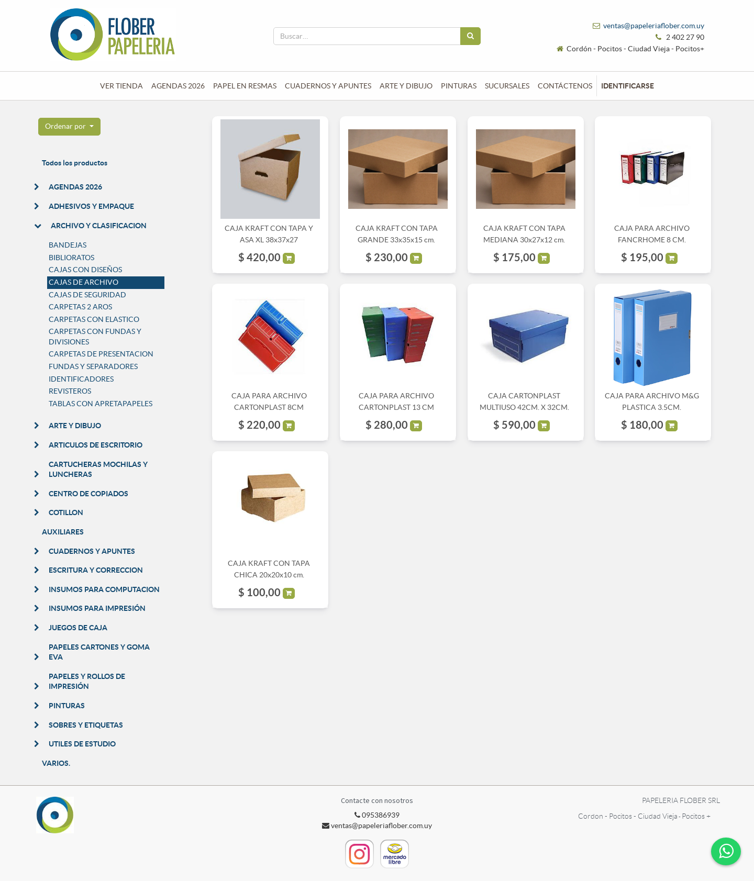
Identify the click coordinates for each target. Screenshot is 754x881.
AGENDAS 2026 (75, 187)
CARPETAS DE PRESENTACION (101, 354)
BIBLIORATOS (71, 257)
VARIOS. (56, 763)
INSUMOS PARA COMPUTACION (104, 589)
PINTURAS (67, 705)
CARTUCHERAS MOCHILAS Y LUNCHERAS (98, 469)
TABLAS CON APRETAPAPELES (100, 403)
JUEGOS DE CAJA (78, 627)
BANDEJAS (67, 245)
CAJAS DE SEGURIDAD (87, 295)
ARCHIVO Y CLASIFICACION (99, 225)
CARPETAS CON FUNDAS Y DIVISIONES (95, 336)
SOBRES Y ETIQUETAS (86, 725)
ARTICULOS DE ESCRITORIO (95, 445)
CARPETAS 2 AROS (80, 307)
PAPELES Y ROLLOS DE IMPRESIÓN (87, 681)
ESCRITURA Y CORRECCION (96, 570)
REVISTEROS (70, 391)
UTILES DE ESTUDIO (82, 744)
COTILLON (66, 512)
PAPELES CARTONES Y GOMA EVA (99, 652)
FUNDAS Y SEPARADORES (93, 366)
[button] (69, 127)
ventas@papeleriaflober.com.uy (653, 25)
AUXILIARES (63, 532)
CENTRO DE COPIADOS (88, 493)
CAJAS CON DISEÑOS (85, 269)
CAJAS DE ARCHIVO (83, 282)
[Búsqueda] (470, 36)
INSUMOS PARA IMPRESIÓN (97, 608)
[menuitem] (121, 85)
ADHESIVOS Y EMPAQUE (91, 206)
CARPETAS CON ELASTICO (94, 319)
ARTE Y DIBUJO (75, 425)
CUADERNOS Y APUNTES (92, 551)
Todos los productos (74, 163)
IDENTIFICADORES (81, 379)
